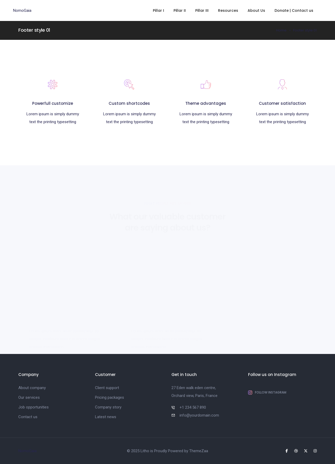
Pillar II (180, 10)
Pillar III (202, 10)
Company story (108, 407)
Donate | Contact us (294, 10)
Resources (228, 10)
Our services (29, 397)
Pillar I (158, 10)
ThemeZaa (198, 451)
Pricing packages (109, 397)
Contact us (27, 416)
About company (32, 387)
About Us (256, 10)
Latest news (105, 416)
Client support (107, 387)
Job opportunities (33, 407)
